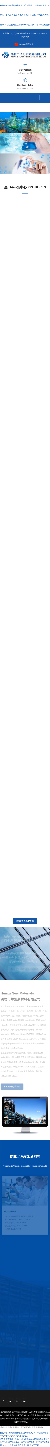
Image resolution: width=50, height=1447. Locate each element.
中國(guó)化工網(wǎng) (19, 1415)
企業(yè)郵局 (39, 1419)
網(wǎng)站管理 (21, 1419)
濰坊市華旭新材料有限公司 (11, 1412)
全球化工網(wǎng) (36, 1415)
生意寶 (47, 1415)
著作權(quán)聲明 (7, 1419)
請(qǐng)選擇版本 (25, 44)
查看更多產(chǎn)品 (25, 921)
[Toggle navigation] (42, 97)
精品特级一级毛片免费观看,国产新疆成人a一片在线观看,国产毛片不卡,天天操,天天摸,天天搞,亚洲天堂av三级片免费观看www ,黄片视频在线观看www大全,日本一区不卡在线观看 (25, 15)
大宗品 (31, 1419)
